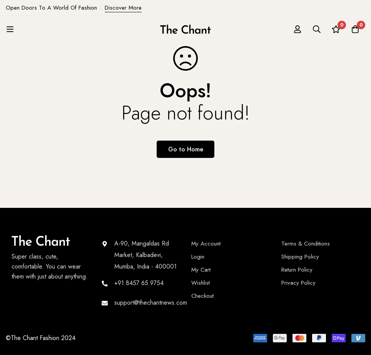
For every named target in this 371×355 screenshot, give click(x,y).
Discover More (123, 7)
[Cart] (355, 29)
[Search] (316, 29)
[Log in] (297, 29)
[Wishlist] (336, 29)
